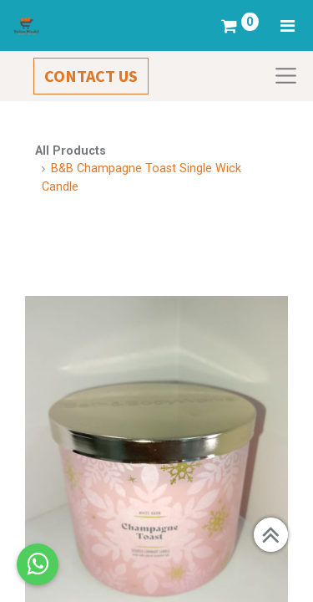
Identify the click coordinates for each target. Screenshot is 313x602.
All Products (70, 151)
